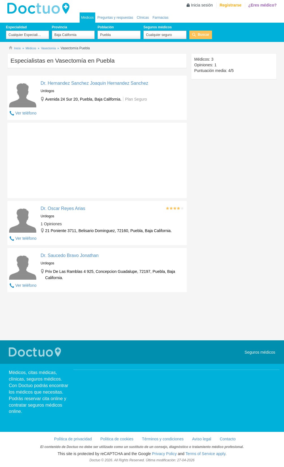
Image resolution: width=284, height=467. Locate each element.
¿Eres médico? (262, 5)
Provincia (59, 27)
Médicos (87, 18)
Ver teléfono (26, 113)
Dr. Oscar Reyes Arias (63, 208)
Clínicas (143, 18)
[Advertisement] (50, 159)
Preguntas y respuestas (115, 18)
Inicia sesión (202, 5)
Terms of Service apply (205, 453)
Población (106, 27)
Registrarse (230, 5)
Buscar (203, 35)
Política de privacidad (73, 439)
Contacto (228, 439)
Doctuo (40, 8)
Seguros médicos (157, 27)
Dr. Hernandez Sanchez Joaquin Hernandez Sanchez (94, 83)
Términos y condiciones (163, 439)
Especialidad (16, 27)
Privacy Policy (164, 453)
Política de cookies (116, 439)
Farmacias (160, 18)
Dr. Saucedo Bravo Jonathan (70, 255)
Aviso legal (201, 439)
